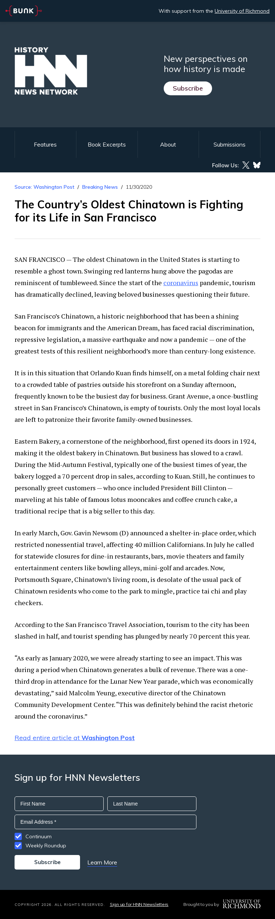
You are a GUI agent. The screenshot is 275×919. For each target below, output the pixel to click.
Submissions (230, 144)
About (168, 144)
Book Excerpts (107, 144)
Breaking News (100, 187)
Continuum (38, 836)
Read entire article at (75, 738)
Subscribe (188, 88)
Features (45, 144)
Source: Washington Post (44, 187)
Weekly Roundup (45, 845)
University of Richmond (242, 11)
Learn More (102, 862)
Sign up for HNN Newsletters (139, 904)
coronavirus (180, 282)
